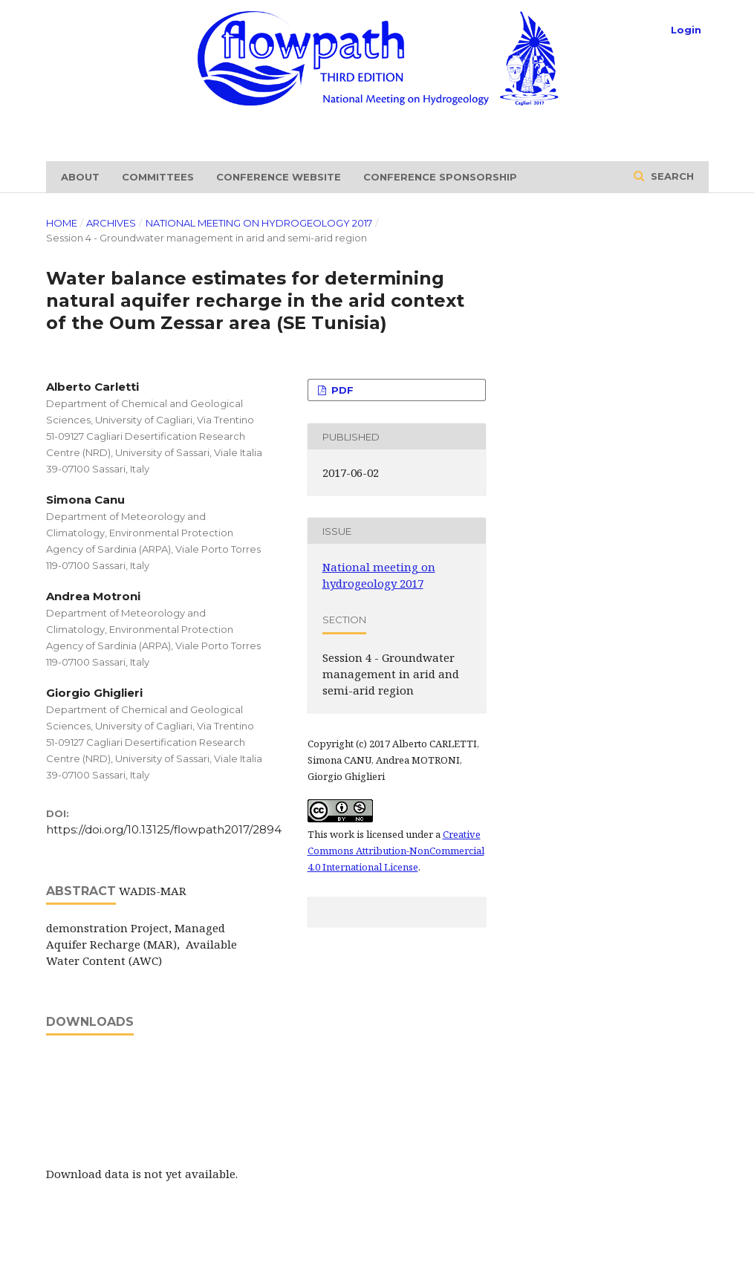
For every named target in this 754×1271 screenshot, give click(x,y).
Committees (158, 177)
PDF (341, 390)
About (80, 177)
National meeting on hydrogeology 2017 (259, 223)
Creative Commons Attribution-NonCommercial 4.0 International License (396, 851)
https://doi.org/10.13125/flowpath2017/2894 (164, 829)
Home (61, 223)
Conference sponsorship (440, 177)
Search (671, 176)
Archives (111, 223)
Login (686, 30)
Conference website (278, 177)
